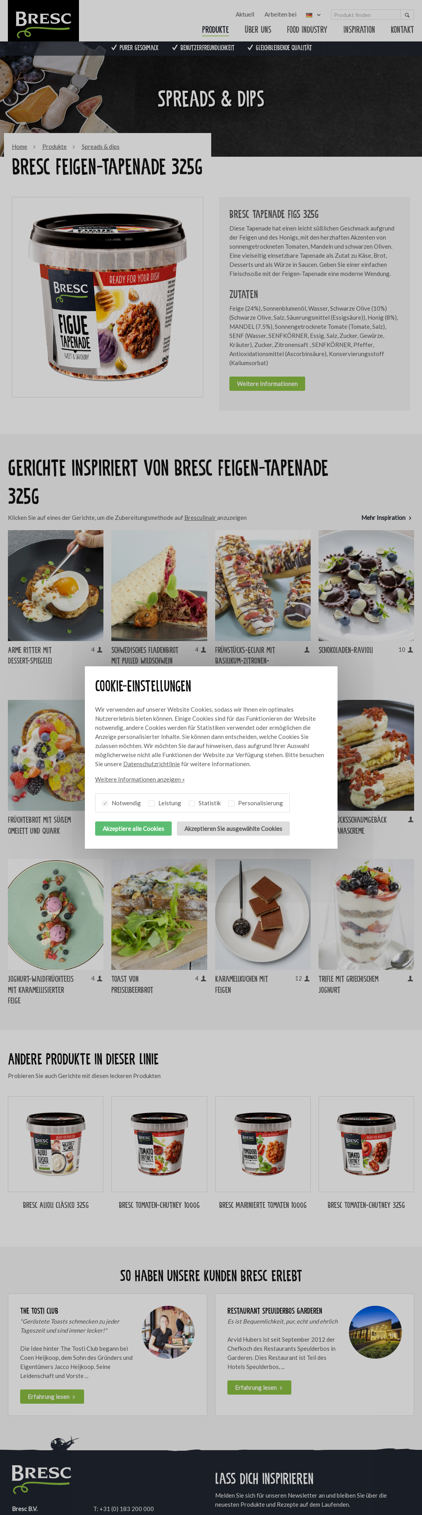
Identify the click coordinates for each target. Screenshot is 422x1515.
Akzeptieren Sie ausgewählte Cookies (233, 828)
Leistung (164, 801)
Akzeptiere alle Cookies (133, 828)
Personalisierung (255, 801)
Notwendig (121, 801)
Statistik (205, 801)
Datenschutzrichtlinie (151, 763)
